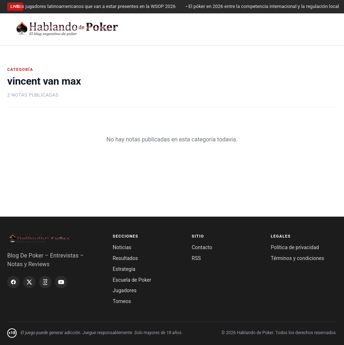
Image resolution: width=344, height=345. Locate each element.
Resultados (125, 258)
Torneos (122, 301)
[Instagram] (45, 282)
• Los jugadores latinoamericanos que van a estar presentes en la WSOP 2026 (96, 6)
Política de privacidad (295, 247)
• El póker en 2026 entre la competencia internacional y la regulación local (264, 6)
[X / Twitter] (29, 282)
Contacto (202, 247)
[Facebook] (13, 282)
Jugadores (125, 290)
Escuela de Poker (132, 280)
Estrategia (124, 269)
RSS (196, 258)
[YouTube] (61, 282)
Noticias (122, 247)
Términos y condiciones (297, 258)
